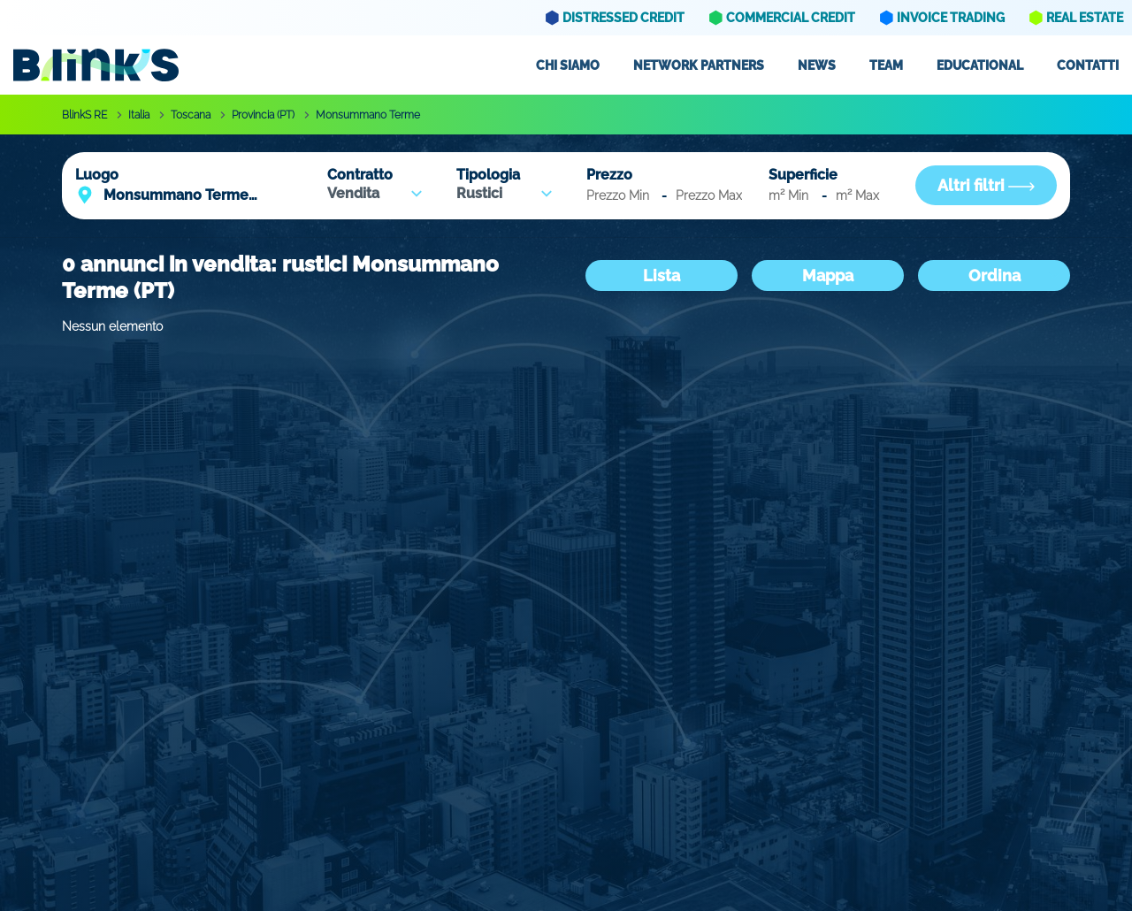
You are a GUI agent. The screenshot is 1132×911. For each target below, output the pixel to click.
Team (886, 65)
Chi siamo (568, 65)
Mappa (827, 275)
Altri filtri (986, 185)
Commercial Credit (790, 18)
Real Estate (1084, 18)
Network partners (698, 65)
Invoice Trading (951, 18)
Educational (980, 65)
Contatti (1088, 65)
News (817, 65)
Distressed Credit (623, 18)
